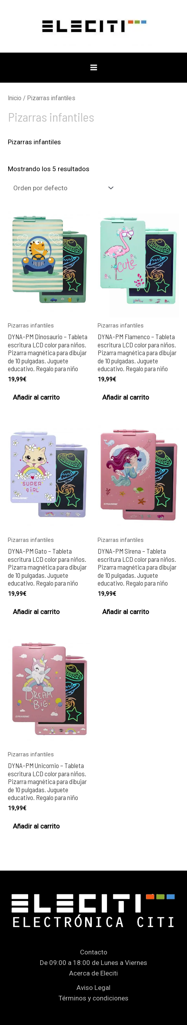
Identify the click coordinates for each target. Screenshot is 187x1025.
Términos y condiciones (93, 998)
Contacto (93, 952)
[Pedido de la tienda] (62, 188)
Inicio (14, 98)
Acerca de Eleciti (93, 973)
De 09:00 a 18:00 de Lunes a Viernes (93, 963)
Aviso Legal (93, 987)
